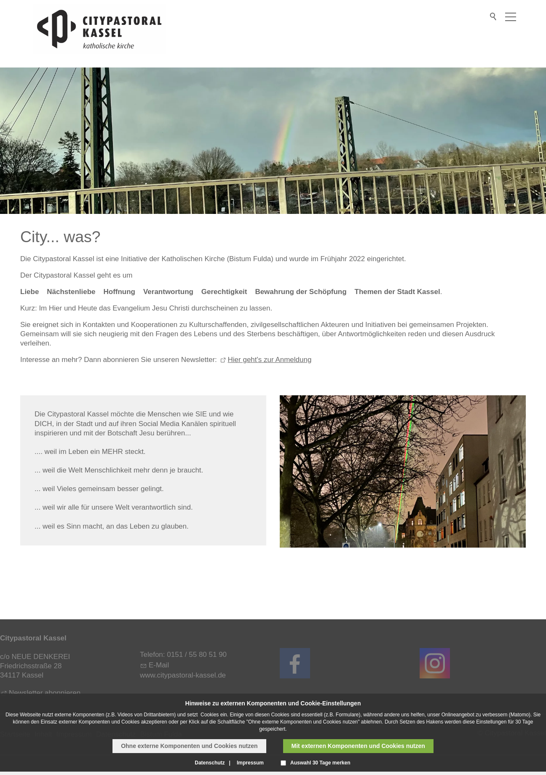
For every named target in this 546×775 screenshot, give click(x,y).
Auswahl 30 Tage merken (320, 763)
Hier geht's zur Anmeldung (270, 360)
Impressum (250, 763)
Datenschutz (210, 763)
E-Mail (159, 665)
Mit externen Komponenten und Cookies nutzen (358, 746)
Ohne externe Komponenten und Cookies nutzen (189, 746)
